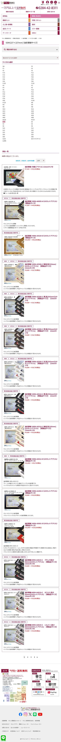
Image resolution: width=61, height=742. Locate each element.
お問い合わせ (51, 12)
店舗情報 (4, 721)
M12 (32, 109)
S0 (32, 122)
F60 (4, 81)
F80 (32, 81)
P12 (4, 92)
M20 (32, 111)
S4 (32, 124)
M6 (3, 107)
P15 (32, 92)
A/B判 (4, 141)
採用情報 (37, 721)
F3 (3, 68)
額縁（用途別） (10, 12)
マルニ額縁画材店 (6, 38)
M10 (4, 109)
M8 (32, 107)
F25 (4, 77)
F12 (32, 73)
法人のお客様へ (15, 727)
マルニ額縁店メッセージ (14, 721)
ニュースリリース (25, 727)
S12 (32, 128)
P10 (32, 90)
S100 (4, 139)
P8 (3, 90)
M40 (4, 115)
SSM (4, 122)
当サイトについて (24, 739)
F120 (32, 83)
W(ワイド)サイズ (35, 139)
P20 (4, 94)
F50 (32, 79)
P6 (32, 88)
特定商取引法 (36, 731)
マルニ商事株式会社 (28, 721)
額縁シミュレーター (24, 724)
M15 (4, 111)
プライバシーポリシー (35, 739)
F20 (32, 75)
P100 (32, 100)
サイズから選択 (33, 38)
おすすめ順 (30, 161)
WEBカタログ (5, 724)
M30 (32, 113)
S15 (4, 130)
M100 (4, 120)
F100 (4, 83)
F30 (32, 77)
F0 (32, 66)
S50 (32, 134)
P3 (32, 85)
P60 (32, 98)
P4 (3, 88)
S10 (4, 128)
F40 (4, 79)
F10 (4, 73)
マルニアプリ (14, 724)
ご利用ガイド (5, 731)
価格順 (18, 161)
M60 (4, 117)
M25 (4, 113)
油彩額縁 (24, 38)
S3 (3, 124)
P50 (4, 98)
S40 (4, 134)
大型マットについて (26, 731)
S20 (32, 130)
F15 (4, 75)
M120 (33, 120)
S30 (32, 132)
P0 (3, 85)
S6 (3, 126)
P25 (32, 94)
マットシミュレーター (36, 724)
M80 (32, 117)
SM (3, 66)
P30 (4, 96)
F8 (32, 70)
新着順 (24, 161)
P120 (4, 102)
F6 (3, 70)
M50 (32, 115)
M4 (32, 105)
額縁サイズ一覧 (30, 12)
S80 (32, 137)
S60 (4, 137)
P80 (4, 100)
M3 (3, 105)
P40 (32, 96)
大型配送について (15, 731)
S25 (4, 132)
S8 (32, 126)
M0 (32, 102)
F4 (32, 68)
